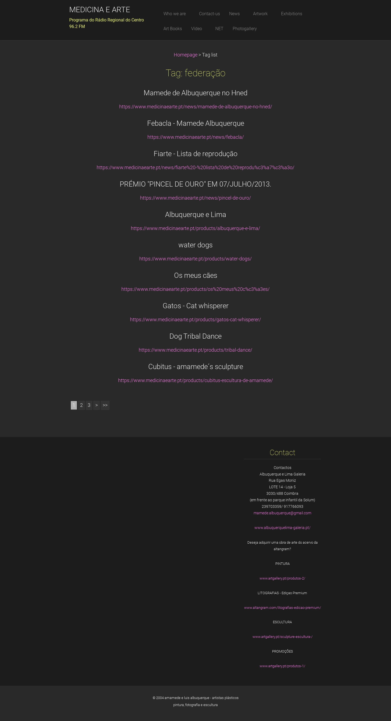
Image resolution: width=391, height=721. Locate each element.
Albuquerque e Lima (195, 214)
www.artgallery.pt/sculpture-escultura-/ (283, 637)
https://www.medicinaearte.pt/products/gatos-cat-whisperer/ (195, 319)
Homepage (185, 55)
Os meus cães (195, 275)
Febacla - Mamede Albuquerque (195, 123)
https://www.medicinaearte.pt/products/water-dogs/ (195, 259)
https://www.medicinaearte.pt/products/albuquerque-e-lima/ (195, 228)
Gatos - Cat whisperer (196, 306)
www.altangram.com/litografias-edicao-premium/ (282, 608)
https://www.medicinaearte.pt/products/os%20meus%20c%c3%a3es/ (195, 289)
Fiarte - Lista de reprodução (196, 154)
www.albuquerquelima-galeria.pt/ (282, 527)
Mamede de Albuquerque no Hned (195, 93)
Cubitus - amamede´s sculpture (195, 367)
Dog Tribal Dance (195, 336)
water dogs (195, 245)
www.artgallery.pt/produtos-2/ (282, 578)
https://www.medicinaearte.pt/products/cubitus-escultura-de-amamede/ (195, 380)
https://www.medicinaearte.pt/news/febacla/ (195, 137)
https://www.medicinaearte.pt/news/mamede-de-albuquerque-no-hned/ (195, 106)
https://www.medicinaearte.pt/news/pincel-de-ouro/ (195, 198)
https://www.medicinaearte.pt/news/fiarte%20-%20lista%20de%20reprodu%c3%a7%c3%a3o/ (195, 167)
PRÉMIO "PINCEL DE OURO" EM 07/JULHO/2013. (195, 184)
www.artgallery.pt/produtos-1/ (282, 666)
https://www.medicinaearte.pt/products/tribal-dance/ (195, 350)
